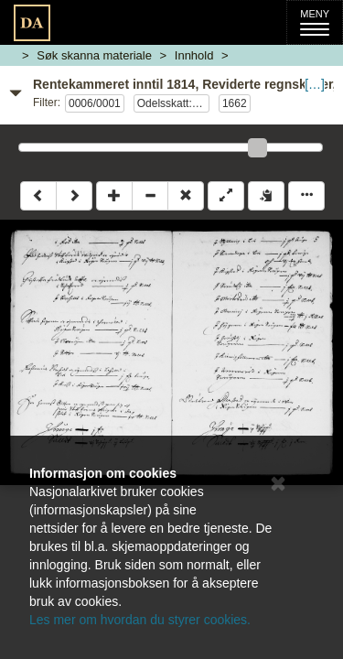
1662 (234, 103)
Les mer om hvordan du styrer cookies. (140, 619)
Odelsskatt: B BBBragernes (173, 103)
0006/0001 (95, 103)
